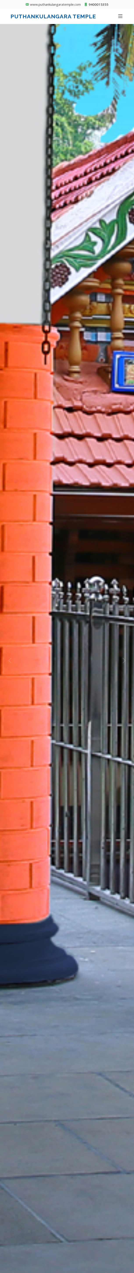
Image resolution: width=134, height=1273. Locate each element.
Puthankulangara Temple (53, 16)
